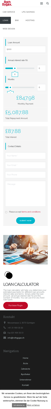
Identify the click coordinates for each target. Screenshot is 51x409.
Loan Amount (14, 42)
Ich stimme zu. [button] (19, 405)
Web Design (9, 28)
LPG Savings (28, 12)
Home (25, 358)
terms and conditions (31, 212)
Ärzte (25, 363)
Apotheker (25, 374)
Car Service (9, 12)
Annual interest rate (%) (18, 60)
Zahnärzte (25, 369)
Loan (5, 20)
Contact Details (14, 146)
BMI (17, 20)
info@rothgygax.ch (16, 338)
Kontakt (25, 385)
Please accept (25, 212)
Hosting (30, 20)
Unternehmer (25, 380)
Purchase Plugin (16, 305)
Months (11, 79)
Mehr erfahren (33, 405)
